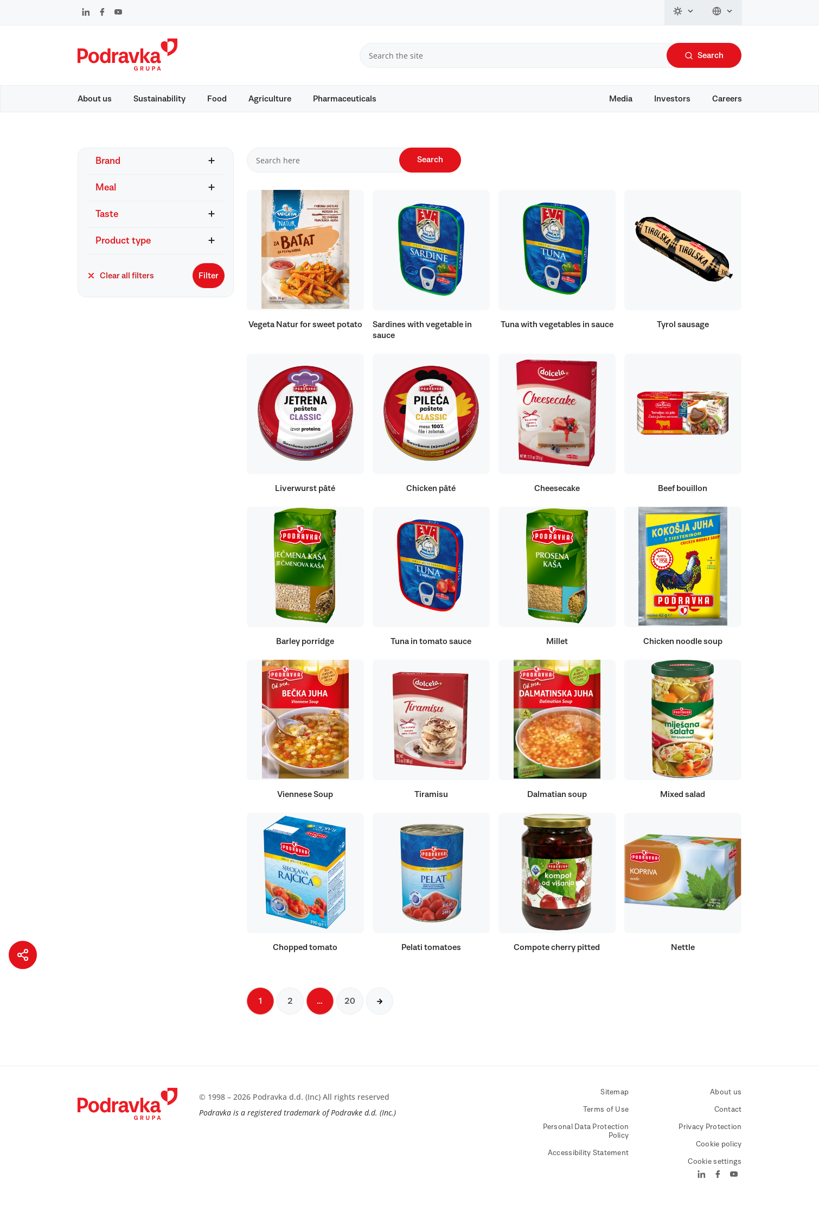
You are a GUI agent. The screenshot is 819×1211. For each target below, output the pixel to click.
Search (704, 55)
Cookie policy (719, 1149)
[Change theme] (683, 12)
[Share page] (23, 955)
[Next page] (379, 1006)
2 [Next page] (290, 1006)
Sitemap (614, 1097)
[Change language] (722, 12)
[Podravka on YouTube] (118, 13)
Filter (209, 281)
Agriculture (269, 98)
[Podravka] (127, 67)
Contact (728, 1115)
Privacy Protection (710, 1132)
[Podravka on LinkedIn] (86, 13)
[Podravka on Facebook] (102, 13)
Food (217, 98)
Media (620, 98)
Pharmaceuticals (344, 98)
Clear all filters (120, 281)
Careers (727, 98)
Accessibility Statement (588, 1158)
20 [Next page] (349, 1006)
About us (95, 98)
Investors (672, 98)
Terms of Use (606, 1115)
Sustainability (159, 98)
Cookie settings (714, 1167)
